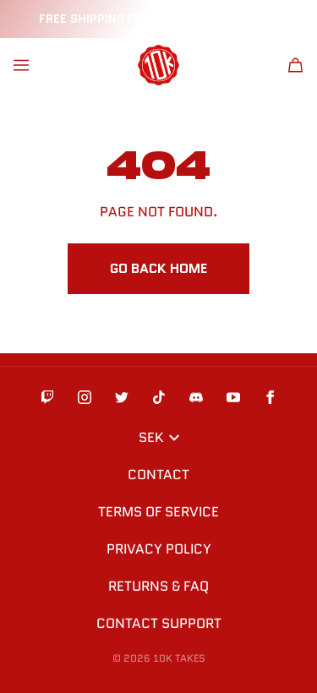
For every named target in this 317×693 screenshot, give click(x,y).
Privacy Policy (159, 549)
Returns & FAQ (158, 586)
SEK (159, 437)
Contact (158, 474)
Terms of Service (158, 511)
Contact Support (158, 623)
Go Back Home (158, 268)
